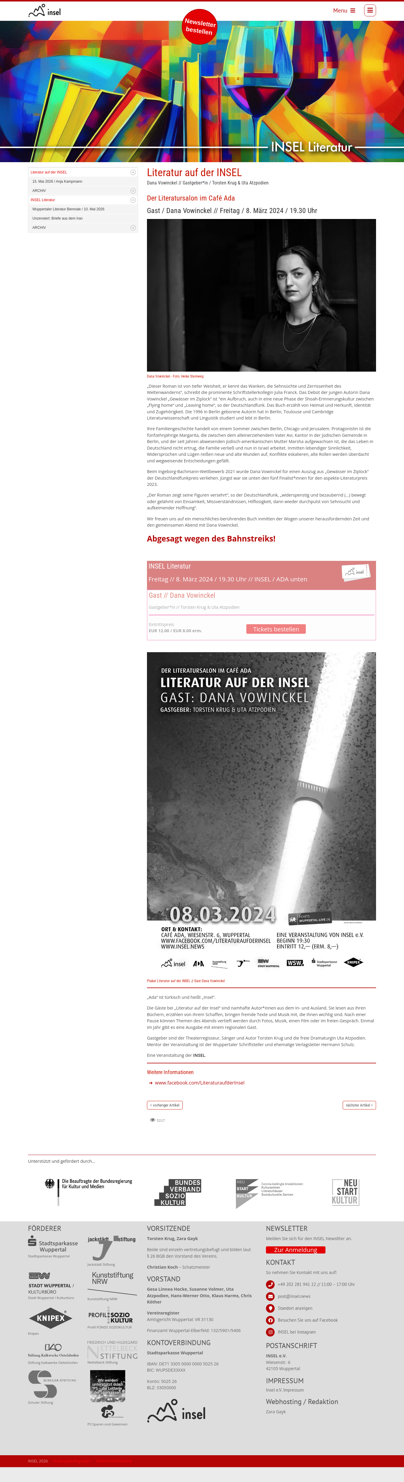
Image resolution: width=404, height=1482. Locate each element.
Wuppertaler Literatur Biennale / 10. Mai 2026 (68, 224)
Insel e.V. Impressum (285, 1405)
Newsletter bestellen (200, 26)
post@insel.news (294, 1311)
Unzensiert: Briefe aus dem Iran (57, 233)
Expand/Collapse (133, 187)
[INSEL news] (48, 12)
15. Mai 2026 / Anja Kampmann (57, 196)
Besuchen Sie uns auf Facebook (308, 1335)
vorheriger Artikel (166, 1120)
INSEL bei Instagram (297, 1347)
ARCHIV (39, 206)
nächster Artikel (358, 1120)
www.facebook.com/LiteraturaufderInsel (200, 1097)
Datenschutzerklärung (113, 1475)
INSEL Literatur (43, 215)
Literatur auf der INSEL (49, 187)
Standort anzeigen (295, 1323)
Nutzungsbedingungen (71, 1475)
